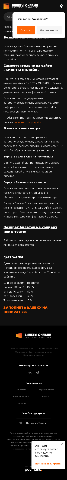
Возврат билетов (21, 396)
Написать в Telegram (33, 423)
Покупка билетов (46, 390)
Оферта (45, 396)
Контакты (21, 403)
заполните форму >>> (27, 122)
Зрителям (21, 390)
